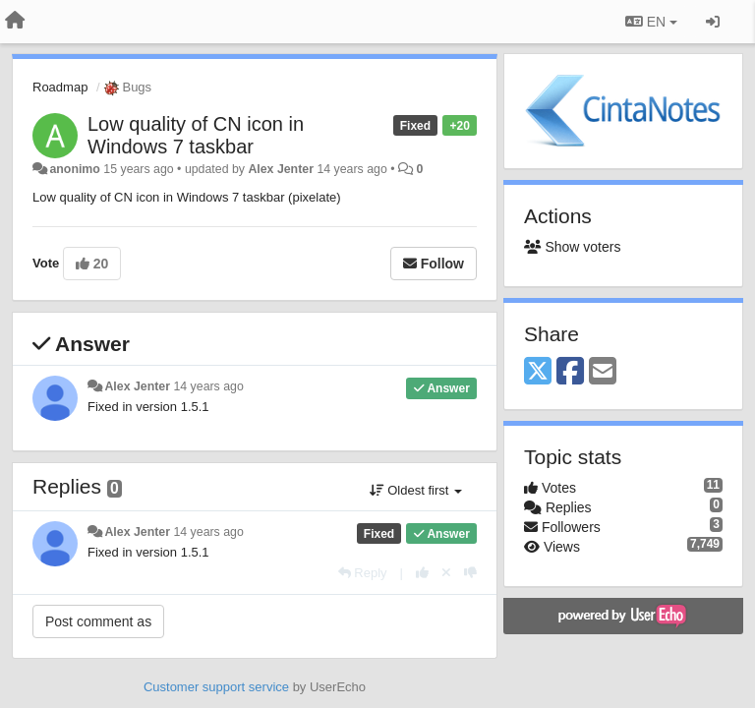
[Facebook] (570, 372)
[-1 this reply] (470, 572)
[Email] (602, 372)
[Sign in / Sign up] (712, 21)
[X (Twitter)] (538, 372)
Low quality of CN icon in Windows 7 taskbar (195, 135)
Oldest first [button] (416, 490)
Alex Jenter (281, 169)
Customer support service (216, 686)
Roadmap (59, 87)
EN (651, 22)
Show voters (572, 247)
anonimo (74, 169)
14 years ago (208, 386)
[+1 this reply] (422, 572)
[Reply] (362, 572)
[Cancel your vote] (446, 572)
